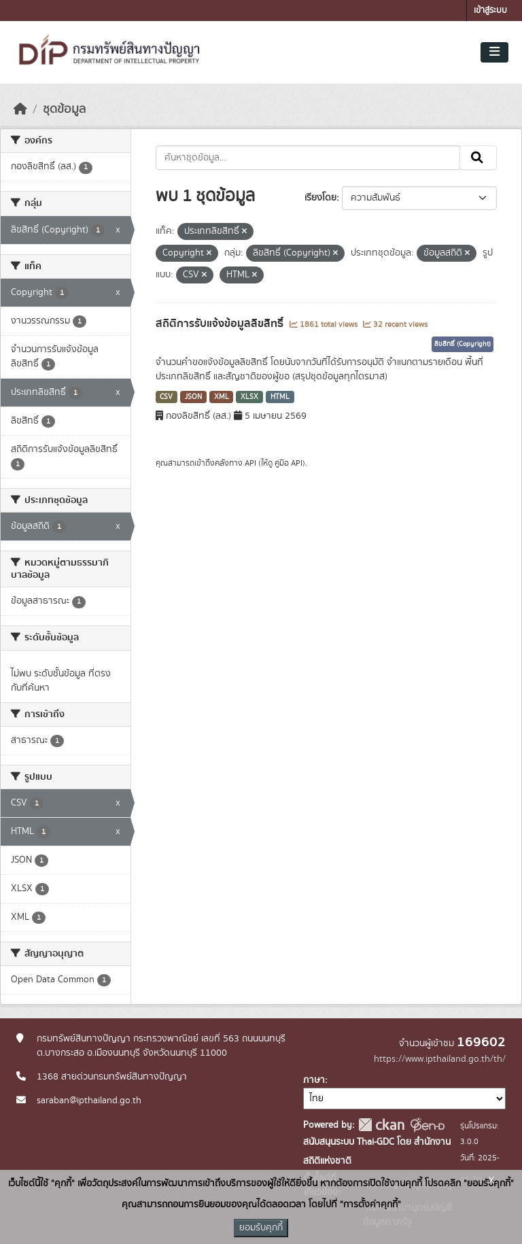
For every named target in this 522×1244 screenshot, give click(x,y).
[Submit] (478, 157)
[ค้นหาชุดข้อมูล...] (308, 157)
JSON (193, 397)
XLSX (249, 397)
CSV (166, 397)
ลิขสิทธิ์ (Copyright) (462, 344)
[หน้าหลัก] (20, 109)
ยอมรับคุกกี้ (261, 1227)
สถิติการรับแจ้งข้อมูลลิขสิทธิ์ (221, 323)
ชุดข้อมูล (64, 109)
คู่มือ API (288, 463)
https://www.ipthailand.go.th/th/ (440, 1059)
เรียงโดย (320, 198)
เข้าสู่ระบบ (490, 10)
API (250, 463)
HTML (280, 397)
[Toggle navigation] (494, 52)
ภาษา (314, 1080)
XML (221, 397)
